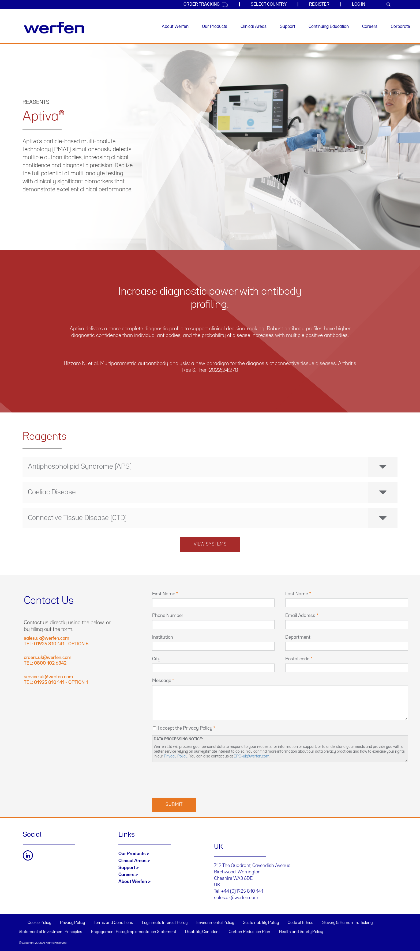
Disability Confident (202, 932)
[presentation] (193, 779)
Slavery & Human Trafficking (347, 923)
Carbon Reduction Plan (249, 932)
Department (297, 637)
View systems (210, 544)
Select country (269, 4)
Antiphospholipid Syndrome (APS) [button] (213, 467)
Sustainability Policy (261, 923)
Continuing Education (329, 27)
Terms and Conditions (113, 923)
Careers (369, 27)
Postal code (297, 659)
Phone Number (167, 615)
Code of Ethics (300, 923)
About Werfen (175, 27)
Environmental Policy (215, 923)
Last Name (296, 594)
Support (287, 27)
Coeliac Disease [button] (213, 492)
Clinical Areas (254, 27)
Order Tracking (205, 4)
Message (161, 681)
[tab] (210, 467)
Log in (358, 4)
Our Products (214, 27)
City (156, 659)
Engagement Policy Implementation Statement (133, 932)
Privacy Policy (176, 756)
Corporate (400, 27)
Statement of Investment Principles (50, 932)
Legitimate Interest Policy (165, 923)
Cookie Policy (39, 923)
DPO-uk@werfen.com (251, 756)
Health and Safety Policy (301, 932)
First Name (163, 594)
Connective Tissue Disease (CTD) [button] (213, 518)
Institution (162, 637)
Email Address (300, 615)
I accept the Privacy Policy (185, 728)
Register (319, 4)
